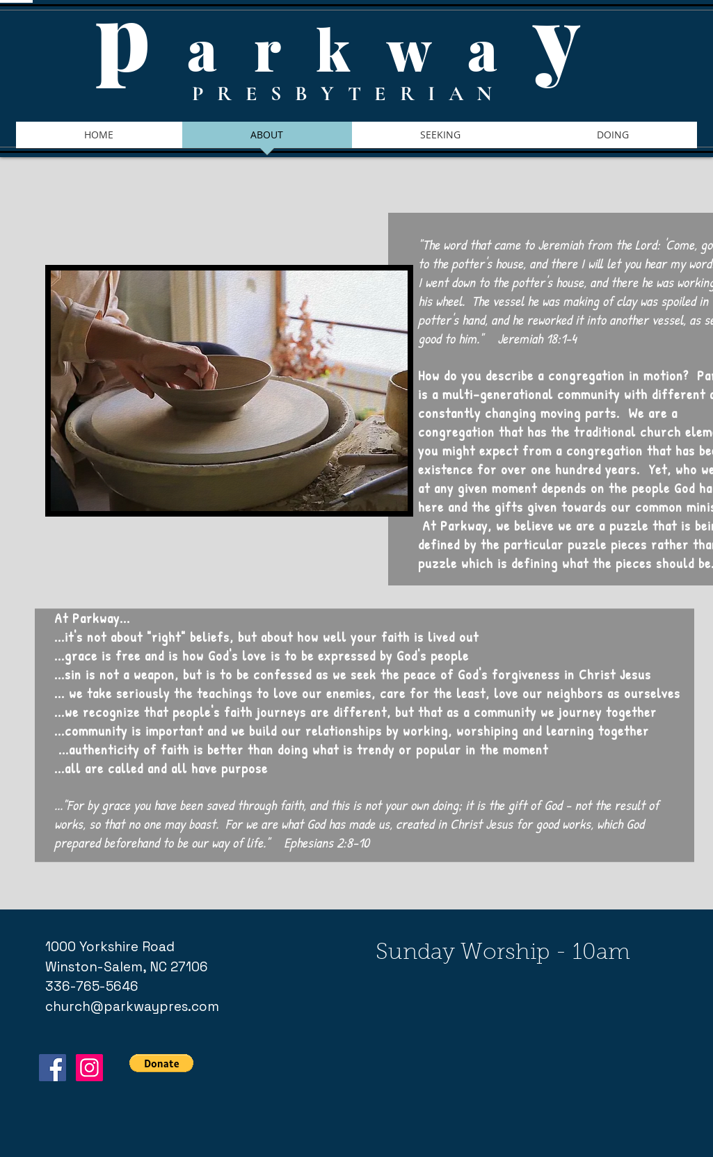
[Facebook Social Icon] (52, 1067)
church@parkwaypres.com (132, 1006)
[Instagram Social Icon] (89, 1067)
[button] (161, 1063)
